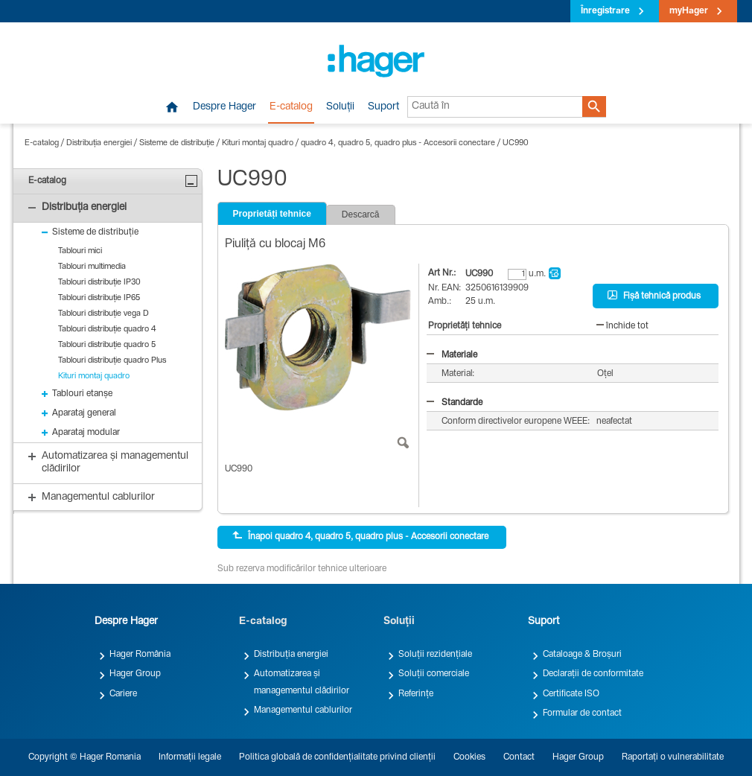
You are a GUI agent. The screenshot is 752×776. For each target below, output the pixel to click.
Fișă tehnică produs (654, 295)
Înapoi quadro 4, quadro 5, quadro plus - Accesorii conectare (360, 536)
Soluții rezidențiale (435, 654)
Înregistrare (605, 11)
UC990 (516, 143)
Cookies (469, 757)
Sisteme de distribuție (176, 143)
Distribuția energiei (99, 143)
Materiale (452, 355)
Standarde (454, 402)
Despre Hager (224, 107)
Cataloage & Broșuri (582, 654)
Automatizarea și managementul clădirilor (301, 682)
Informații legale (190, 757)
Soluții (340, 107)
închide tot (622, 326)
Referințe (415, 694)
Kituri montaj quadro (257, 143)
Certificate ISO (571, 694)
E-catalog (291, 107)
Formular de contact (582, 713)
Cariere (123, 694)
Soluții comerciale (433, 674)
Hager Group (135, 674)
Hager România (140, 654)
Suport (383, 107)
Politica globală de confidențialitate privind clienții (337, 757)
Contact (519, 757)
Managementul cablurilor (303, 710)
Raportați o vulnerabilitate (673, 757)
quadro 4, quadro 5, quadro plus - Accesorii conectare (398, 143)
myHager (688, 11)
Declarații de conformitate (593, 674)
